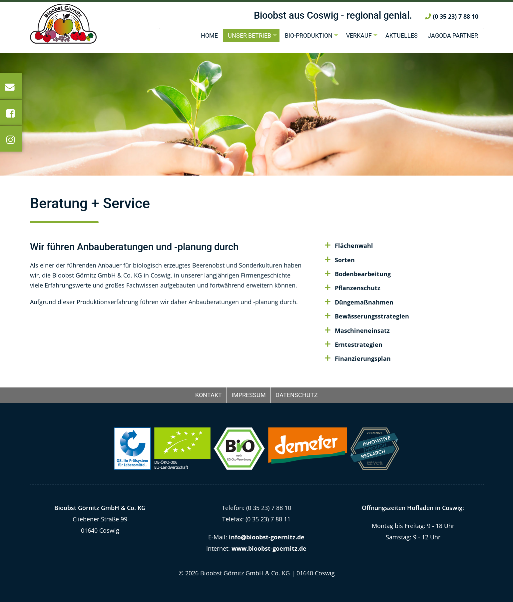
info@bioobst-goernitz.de (266, 537)
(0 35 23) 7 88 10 (451, 23)
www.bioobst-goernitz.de (269, 548)
